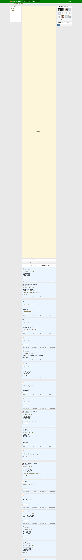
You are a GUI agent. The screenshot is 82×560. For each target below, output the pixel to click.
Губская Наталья (27, 311)
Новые (49, 262)
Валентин (26, 481)
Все (28, 262)
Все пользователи (64, 19)
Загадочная (27, 363)
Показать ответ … (25, 278)
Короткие (45, 262)
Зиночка (26, 268)
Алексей (26, 559)
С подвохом (13, 16)
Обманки (40, 262)
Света (26, 350)
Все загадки (13, 6)
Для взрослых (14, 14)
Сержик (26, 337)
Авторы (12, 21)
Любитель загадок (28, 301)
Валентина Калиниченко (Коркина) (31, 284)
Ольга (26, 382)
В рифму (36, 262)
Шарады (12, 18)
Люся (26, 429)
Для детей (32, 262)
